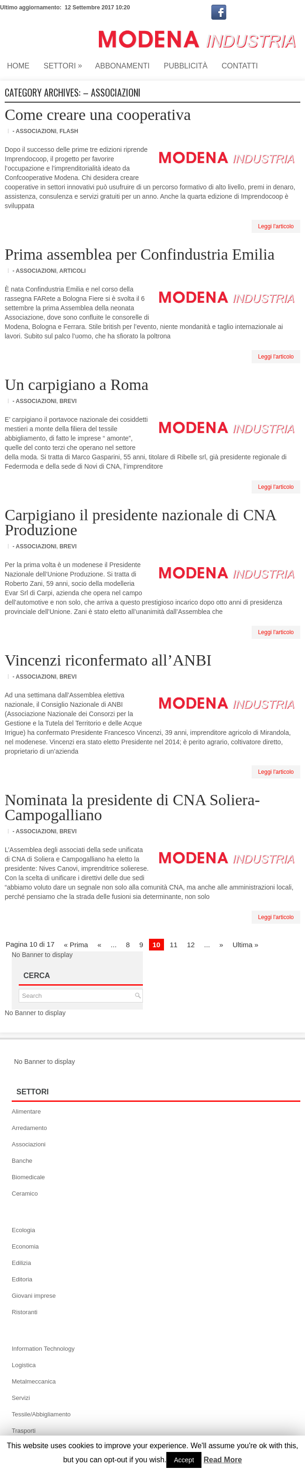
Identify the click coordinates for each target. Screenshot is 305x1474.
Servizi (21, 1397)
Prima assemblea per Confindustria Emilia (140, 254)
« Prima (76, 945)
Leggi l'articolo (276, 226)
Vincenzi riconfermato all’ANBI (108, 660)
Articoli (72, 271)
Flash (69, 131)
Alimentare (26, 1111)
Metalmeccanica (34, 1381)
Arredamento (29, 1127)
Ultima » (245, 945)
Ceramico (25, 1193)
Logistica (24, 1365)
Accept (184, 1460)
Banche (22, 1160)
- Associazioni (35, 131)
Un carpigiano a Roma (77, 384)
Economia (25, 1246)
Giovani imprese (34, 1295)
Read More (223, 1460)
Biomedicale (28, 1177)
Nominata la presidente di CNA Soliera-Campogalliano (132, 807)
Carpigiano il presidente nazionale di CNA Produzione (140, 522)
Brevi (68, 401)
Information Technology (43, 1348)
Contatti (240, 66)
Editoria (22, 1279)
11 (174, 945)
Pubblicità (186, 66)
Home (18, 66)
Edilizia (21, 1262)
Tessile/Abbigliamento (41, 1414)
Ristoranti (24, 1312)
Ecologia (23, 1230)
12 (191, 945)
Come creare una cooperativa (98, 114)
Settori (66, 63)
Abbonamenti (122, 66)
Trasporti (24, 1430)
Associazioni (28, 1144)
